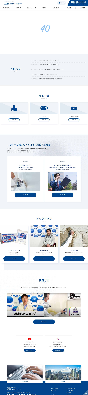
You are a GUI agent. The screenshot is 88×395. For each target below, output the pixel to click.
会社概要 (69, 8)
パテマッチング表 (71, 389)
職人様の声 (56, 8)
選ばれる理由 (6, 8)
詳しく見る (44, 322)
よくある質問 (81, 8)
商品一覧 (18, 8)
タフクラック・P (31, 8)
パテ (52, 393)
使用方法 (44, 8)
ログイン (62, 3)
